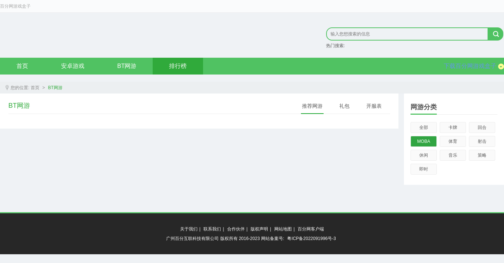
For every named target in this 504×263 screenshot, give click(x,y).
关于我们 (189, 229)
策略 (482, 155)
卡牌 (452, 127)
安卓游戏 (72, 66)
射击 (482, 141)
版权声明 (259, 229)
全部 (423, 127)
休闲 (423, 155)
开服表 (374, 106)
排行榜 (178, 66)
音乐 (452, 155)
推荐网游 (312, 106)
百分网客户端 (311, 229)
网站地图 (283, 229)
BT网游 (126, 66)
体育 (452, 141)
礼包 (344, 106)
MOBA (423, 141)
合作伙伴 (236, 229)
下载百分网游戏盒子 (474, 66)
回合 (482, 127)
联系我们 (212, 229)
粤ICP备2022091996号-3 (311, 238)
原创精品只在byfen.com (99, 35)
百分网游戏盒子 (15, 6)
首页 (22, 66)
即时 (423, 169)
